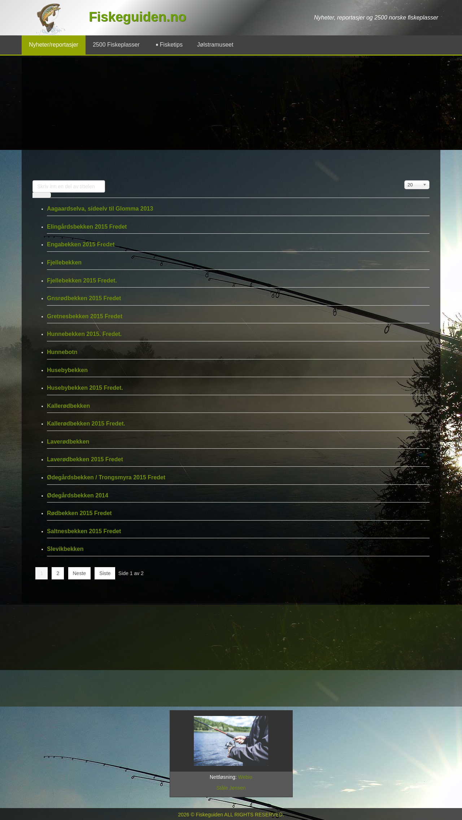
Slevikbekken (65, 549)
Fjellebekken (64, 262)
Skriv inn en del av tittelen (32, 180)
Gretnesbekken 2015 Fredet (84, 316)
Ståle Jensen (231, 788)
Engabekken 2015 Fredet (81, 244)
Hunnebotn (62, 352)
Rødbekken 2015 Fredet (79, 513)
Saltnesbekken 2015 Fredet (84, 531)
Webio (245, 777)
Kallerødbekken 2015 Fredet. (86, 423)
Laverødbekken (68, 442)
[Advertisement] (231, 118)
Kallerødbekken (68, 406)
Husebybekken (67, 370)
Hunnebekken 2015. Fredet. (84, 334)
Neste (79, 573)
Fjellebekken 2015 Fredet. (82, 280)
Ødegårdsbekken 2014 (77, 495)
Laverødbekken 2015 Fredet (85, 459)
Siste (104, 573)
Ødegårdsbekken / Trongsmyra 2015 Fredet (106, 477)
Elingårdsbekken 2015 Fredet (87, 227)
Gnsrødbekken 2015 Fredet (84, 298)
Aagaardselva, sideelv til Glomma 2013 (100, 209)
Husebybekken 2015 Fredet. (85, 388)
